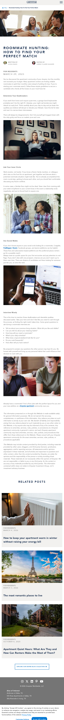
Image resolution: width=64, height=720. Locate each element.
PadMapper (7, 248)
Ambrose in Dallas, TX (15, 693)
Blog (5, 7)
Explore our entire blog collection (31, 666)
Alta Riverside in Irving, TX (16, 699)
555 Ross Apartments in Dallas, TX (19, 696)
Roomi (15, 248)
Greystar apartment (27, 406)
